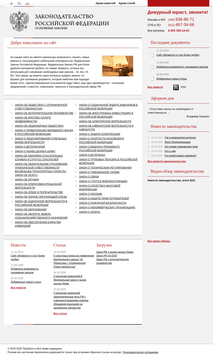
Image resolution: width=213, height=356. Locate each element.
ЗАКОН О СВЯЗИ (89, 176)
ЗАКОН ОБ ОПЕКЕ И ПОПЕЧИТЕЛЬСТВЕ (39, 192)
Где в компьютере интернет (180, 137)
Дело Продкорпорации (178, 142)
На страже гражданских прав (181, 146)
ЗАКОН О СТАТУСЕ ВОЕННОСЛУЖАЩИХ (103, 181)
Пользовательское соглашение (140, 352)
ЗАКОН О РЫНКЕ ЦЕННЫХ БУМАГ (35, 151)
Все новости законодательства (167, 161)
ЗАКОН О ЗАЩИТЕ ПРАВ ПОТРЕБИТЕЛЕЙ (104, 198)
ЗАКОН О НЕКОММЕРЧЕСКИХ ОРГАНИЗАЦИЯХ (107, 207)
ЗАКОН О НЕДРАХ (89, 212)
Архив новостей (105, 3)
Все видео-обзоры (159, 241)
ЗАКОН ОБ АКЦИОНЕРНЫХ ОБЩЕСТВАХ (39, 125)
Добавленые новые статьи (26, 282)
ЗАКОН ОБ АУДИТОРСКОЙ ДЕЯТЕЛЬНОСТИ (105, 121)
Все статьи (60, 313)
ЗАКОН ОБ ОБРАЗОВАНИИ (31, 209)
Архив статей (127, 3)
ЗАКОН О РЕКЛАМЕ (90, 194)
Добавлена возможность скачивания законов (182, 66)
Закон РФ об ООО (106, 255)
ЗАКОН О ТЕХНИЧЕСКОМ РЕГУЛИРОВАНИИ (105, 167)
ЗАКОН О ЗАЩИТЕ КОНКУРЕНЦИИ (99, 134)
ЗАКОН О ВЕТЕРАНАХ (92, 155)
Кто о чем (170, 151)
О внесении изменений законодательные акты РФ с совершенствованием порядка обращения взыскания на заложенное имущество (71, 300)
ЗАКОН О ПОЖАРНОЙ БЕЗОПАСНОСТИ (102, 203)
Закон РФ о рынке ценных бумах (115, 252)
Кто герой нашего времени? (181, 155)
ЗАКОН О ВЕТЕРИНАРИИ (30, 146)
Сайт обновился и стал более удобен (178, 55)
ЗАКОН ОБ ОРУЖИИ (27, 179)
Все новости (18, 287)
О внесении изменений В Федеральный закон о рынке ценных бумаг (70, 280)
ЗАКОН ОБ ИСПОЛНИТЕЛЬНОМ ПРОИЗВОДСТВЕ (44, 113)
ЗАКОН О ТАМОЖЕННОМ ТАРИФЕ (99, 172)
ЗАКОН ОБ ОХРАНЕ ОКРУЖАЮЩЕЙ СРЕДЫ (41, 196)
